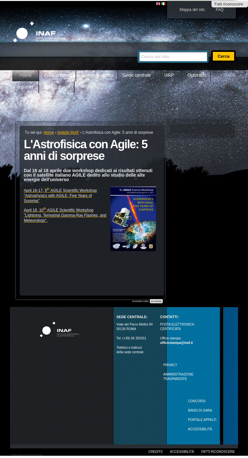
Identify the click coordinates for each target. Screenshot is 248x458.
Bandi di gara (200, 410)
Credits (156, 451)
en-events (156, 301)
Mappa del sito (192, 9)
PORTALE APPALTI (202, 420)
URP (169, 75)
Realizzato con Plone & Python (27, 454)
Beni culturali (57, 87)
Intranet (25, 87)
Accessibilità (182, 451)
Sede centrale (137, 75)
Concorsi (196, 401)
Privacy (170, 365)
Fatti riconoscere (228, 4)
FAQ (219, 9)
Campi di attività (97, 75)
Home (26, 75)
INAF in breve (58, 75)
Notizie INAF (68, 132)
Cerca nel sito (137, 47)
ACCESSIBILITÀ (200, 429)
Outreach (196, 75)
